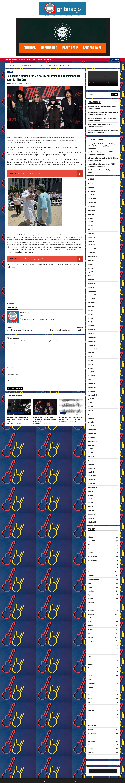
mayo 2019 (90, 503)
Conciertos (91, 575)
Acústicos (90, 537)
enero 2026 (91, 195)
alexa (89, 545)
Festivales (90, 625)
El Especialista (91, 610)
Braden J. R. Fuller (92, 164)
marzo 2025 (91, 233)
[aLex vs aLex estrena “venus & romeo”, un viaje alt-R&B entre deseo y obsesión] (71, 407)
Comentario (11, 344)
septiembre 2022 (92, 349)
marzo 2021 (91, 418)
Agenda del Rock (13, 413)
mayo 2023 (91, 318)
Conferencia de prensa (93, 579)
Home (33, 59)
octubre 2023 (91, 299)
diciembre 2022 (92, 337)
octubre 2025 (91, 206)
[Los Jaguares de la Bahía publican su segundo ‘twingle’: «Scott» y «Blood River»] (19, 407)
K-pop (89, 656)
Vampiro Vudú (91, 741)
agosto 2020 (91, 445)
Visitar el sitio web (28, 319)
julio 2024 (90, 264)
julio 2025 (90, 218)
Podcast (90, 679)
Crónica (90, 583)
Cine (89, 572)
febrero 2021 (91, 422)
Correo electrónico (13, 374)
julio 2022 (90, 356)
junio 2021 (90, 407)
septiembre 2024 (92, 256)
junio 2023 (90, 314)
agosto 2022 (91, 353)
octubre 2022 (91, 345)
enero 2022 (91, 380)
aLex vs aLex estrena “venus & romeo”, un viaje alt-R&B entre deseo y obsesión (71, 418)
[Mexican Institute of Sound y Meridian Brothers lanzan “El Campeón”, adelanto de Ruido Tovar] (45, 407)
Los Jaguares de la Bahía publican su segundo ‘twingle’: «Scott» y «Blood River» (17, 419)
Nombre (10, 368)
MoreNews (72, 781)
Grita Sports (91, 641)
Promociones (91, 691)
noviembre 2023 (92, 295)
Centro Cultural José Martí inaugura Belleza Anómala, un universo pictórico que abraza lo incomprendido (102, 146)
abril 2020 (90, 460)
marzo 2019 (91, 510)
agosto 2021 (91, 399)
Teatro (89, 718)
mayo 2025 (91, 226)
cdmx (89, 568)
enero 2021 (91, 426)
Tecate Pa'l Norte (92, 726)
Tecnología (90, 729)
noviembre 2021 (92, 387)
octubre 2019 (91, 483)
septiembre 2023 (92, 303)
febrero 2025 (91, 237)
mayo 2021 (90, 410)
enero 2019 (91, 518)
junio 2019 (90, 499)
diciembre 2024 (92, 245)
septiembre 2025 (92, 210)
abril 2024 (90, 276)
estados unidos (92, 618)
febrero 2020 (91, 468)
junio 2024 (90, 268)
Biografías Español (92, 556)
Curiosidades (91, 591)
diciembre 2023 (92, 291)
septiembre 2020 (92, 441)
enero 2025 (91, 241)
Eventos (90, 622)
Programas (90, 687)
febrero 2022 (91, 376)
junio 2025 (90, 222)
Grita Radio (11, 83)
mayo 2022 (91, 364)
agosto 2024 (91, 260)
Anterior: (26, 328)
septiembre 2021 (92, 395)
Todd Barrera (91, 158)
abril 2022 (90, 368)
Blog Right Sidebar (24, 59)
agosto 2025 (91, 214)
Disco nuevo (91, 599)
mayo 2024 (91, 272)
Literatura (90, 664)
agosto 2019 (91, 491)
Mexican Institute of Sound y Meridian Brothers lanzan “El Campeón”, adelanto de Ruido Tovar (44, 419)
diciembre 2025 (92, 199)
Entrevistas (91, 614)
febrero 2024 (91, 283)
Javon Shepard (91, 152)
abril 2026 (90, 183)
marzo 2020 (91, 464)
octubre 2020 (91, 437)
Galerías (90, 633)
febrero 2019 (91, 514)
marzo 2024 (91, 280)
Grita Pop (90, 637)
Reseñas (90, 699)
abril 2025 (90, 229)
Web (8, 380)
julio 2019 (90, 495)
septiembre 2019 (92, 487)
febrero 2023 (91, 330)
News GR (9, 71)
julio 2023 (90, 310)
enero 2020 (91, 472)
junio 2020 (90, 453)
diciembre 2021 (92, 383)
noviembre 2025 (92, 203)
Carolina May (37, 423)
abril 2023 (90, 322)
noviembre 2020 (92, 433)
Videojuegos (91, 749)
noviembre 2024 (92, 249)
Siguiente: (64, 328)
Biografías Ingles (92, 560)
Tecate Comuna (92, 722)
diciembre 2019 (92, 476)
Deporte (90, 595)
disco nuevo (91, 602)
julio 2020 (90, 449)
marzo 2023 (91, 326)
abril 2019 (90, 507)
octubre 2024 (91, 253)
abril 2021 (90, 414)
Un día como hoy (92, 733)
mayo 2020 (91, 457)
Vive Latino (91, 752)
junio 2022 (90, 360)
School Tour (91, 710)
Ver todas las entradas (46, 319)
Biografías (90, 552)
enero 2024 (91, 287)
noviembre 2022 (92, 341)
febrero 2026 (91, 191)
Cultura (90, 587)
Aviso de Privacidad (11, 59)
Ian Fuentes (10, 423)
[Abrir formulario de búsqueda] (107, 59)
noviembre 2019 (92, 480)
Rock (89, 702)
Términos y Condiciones (44, 59)
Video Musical (91, 745)
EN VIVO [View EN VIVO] (114, 59)
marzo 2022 (91, 372)
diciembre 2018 (92, 522)
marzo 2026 (91, 187)
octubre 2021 (91, 391)
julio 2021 (90, 403)
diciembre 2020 (92, 430)
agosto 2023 (91, 306)
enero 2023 (91, 333)
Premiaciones (91, 683)
